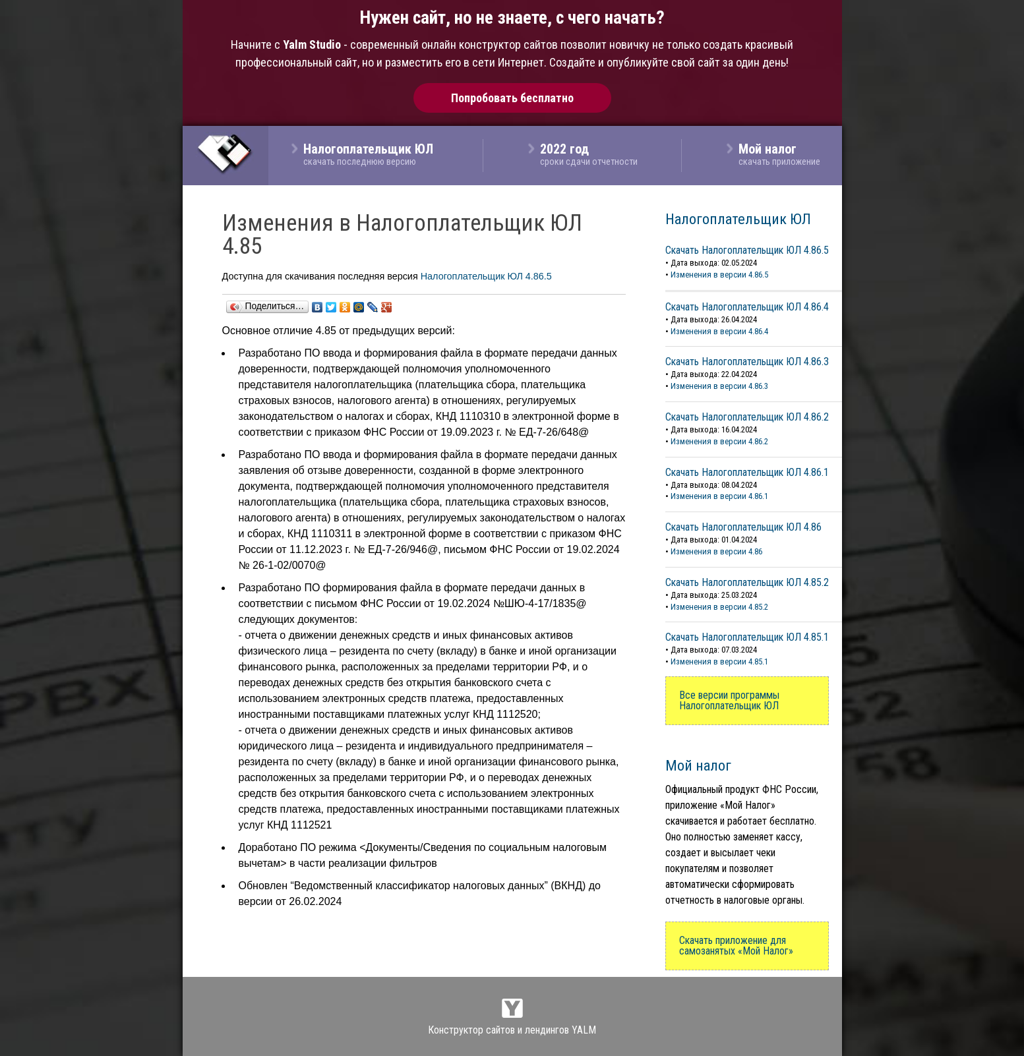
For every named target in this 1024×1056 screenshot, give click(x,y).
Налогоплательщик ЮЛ (738, 218)
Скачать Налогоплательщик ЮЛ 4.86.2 (747, 417)
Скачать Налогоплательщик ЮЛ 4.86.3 (747, 361)
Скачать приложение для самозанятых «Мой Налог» (736, 945)
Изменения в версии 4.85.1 (719, 661)
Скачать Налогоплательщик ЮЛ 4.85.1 (747, 637)
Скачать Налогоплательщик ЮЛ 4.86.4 (747, 307)
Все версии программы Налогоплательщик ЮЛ (729, 700)
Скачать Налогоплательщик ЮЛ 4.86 (743, 527)
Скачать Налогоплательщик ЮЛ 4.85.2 (747, 582)
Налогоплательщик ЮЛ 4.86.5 (486, 276)
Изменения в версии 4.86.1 (719, 496)
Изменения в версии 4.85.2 (719, 607)
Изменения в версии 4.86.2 (719, 441)
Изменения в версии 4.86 (716, 551)
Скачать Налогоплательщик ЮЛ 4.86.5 (747, 250)
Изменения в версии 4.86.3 (719, 386)
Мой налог (698, 765)
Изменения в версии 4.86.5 (719, 274)
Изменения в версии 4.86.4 (719, 331)
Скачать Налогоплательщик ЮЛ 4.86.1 (747, 472)
